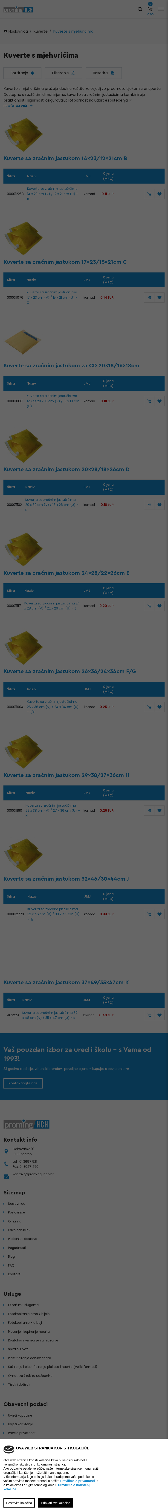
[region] (84, 755)
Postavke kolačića (19, 1503)
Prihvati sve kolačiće (55, 1503)
